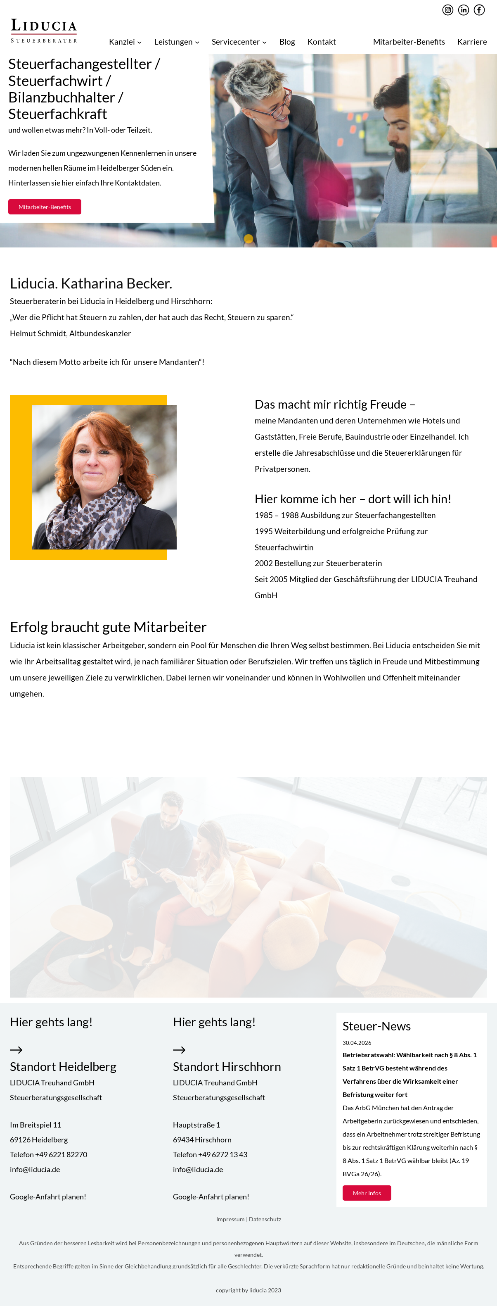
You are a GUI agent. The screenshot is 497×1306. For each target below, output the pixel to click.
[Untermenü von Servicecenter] (264, 41)
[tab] (248, 238)
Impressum (231, 1219)
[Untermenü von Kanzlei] (139, 41)
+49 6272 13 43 (222, 1154)
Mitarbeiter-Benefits (45, 206)
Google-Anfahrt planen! (48, 1196)
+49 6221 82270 (61, 1154)
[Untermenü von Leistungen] (197, 41)
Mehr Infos (367, 1193)
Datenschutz (265, 1219)
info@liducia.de (35, 1169)
